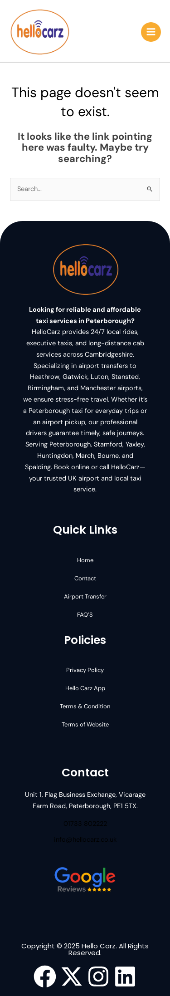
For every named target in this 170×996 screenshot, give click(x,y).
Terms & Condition (85, 706)
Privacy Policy (85, 670)
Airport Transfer (85, 596)
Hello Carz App (85, 688)
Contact (85, 578)
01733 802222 (85, 823)
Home (85, 560)
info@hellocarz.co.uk (85, 839)
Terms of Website (85, 724)
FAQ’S (85, 614)
